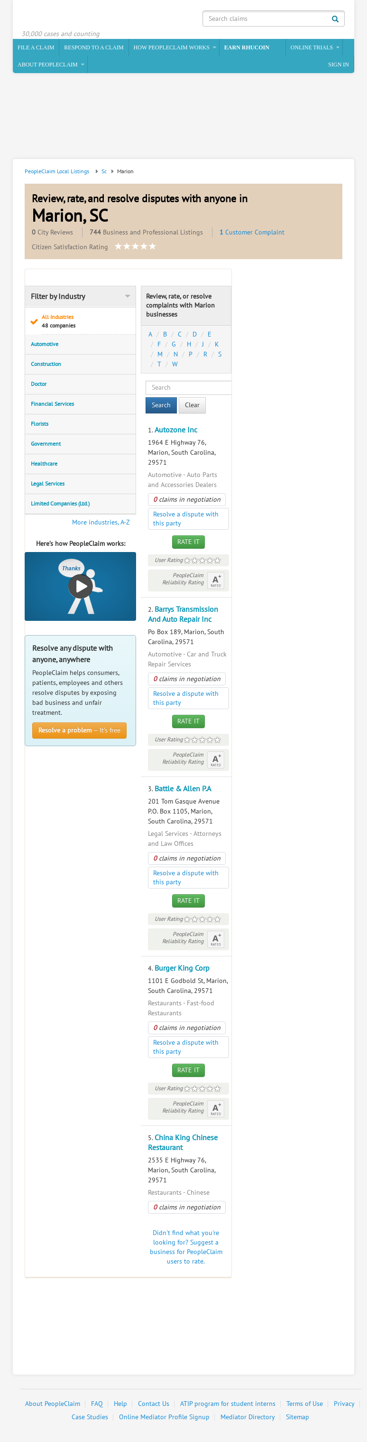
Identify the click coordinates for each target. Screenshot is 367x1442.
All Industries (86, 321)
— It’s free (79, 730)
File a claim (36, 47)
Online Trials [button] (312, 47)
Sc (104, 171)
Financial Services (52, 404)
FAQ (97, 1404)
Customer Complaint (252, 232)
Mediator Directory (247, 1417)
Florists (39, 424)
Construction (46, 364)
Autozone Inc (176, 430)
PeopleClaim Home (67, 17)
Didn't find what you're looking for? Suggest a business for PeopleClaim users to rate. (186, 1247)
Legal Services (47, 483)
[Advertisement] (182, 117)
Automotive (44, 344)
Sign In (338, 64)
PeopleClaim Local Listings (57, 171)
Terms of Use (304, 1404)
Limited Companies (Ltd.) (60, 503)
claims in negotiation (186, 500)
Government (46, 443)
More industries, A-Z (101, 522)
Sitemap (297, 1417)
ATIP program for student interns (227, 1404)
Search (161, 405)
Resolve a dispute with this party (186, 518)
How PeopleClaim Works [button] (172, 47)
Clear (192, 405)
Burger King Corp (182, 968)
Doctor (38, 384)
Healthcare (44, 463)
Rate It (188, 542)
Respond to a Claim (93, 47)
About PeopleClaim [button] (48, 64)
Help (120, 1404)
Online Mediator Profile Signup (164, 1417)
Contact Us (153, 1404)
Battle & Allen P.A (183, 789)
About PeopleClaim (52, 1404)
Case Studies (90, 1417)
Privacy (344, 1404)
